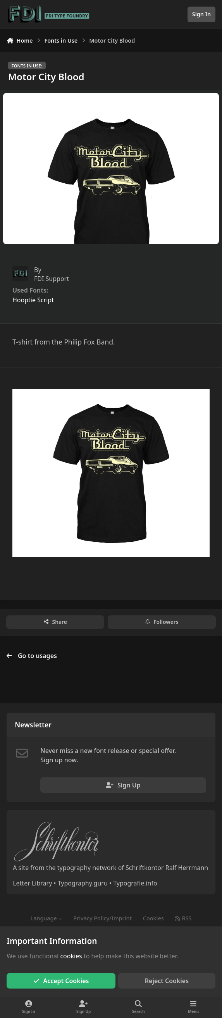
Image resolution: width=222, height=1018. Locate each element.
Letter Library (32, 883)
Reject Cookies (167, 981)
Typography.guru (83, 883)
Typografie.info (135, 883)
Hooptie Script (33, 300)
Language (46, 918)
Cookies (153, 918)
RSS (183, 918)
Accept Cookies (61, 981)
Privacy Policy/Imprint (102, 918)
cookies (71, 956)
